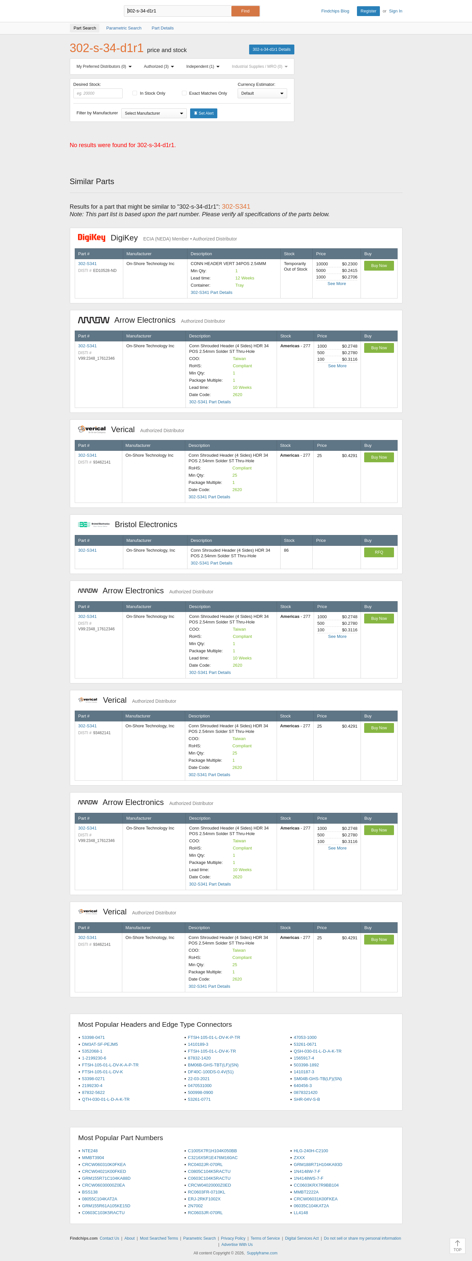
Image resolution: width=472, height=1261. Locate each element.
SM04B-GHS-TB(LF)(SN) (318, 1078)
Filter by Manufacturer (97, 112)
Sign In (395, 11)
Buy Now (379, 265)
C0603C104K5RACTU (209, 1178)
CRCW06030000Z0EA (103, 1185)
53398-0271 (93, 1078)
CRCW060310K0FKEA (104, 1164)
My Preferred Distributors (105, 66)
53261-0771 (199, 1099)
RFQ (379, 552)
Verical (131, 429)
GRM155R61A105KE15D (106, 1205)
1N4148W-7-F (307, 1171)
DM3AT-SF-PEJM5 (100, 1044)
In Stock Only (148, 93)
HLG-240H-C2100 (311, 1150)
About (129, 1238)
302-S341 (87, 263)
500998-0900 (200, 1092)
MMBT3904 (93, 1157)
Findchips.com (91, 11)
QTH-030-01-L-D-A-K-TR (105, 1099)
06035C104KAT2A (311, 1205)
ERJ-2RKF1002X (204, 1198)
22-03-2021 (199, 1078)
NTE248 (90, 1150)
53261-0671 (305, 1044)
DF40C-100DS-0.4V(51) (210, 1071)
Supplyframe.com (262, 1253)
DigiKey (157, 237)
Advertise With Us (237, 1244)
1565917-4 (304, 1058)
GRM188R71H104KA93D (318, 1164)
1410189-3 (198, 1044)
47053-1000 (305, 1037)
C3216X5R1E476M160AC (213, 1157)
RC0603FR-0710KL (206, 1192)
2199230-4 (92, 1085)
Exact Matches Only (204, 93)
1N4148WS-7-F (308, 1178)
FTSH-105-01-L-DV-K (102, 1071)
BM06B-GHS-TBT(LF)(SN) (213, 1064)
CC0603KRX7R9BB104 (316, 1185)
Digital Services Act (302, 1238)
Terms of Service (265, 1238)
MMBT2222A (306, 1192)
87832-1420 (199, 1058)
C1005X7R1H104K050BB (212, 1150)
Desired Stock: (98, 90)
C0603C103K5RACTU (103, 1212)
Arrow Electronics (151, 319)
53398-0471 (93, 1037)
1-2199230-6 (94, 1058)
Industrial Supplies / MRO (261, 66)
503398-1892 (306, 1064)
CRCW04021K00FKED (104, 1171)
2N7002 (195, 1205)
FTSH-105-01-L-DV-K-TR (212, 1051)
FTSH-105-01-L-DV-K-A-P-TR (110, 1064)
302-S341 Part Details (211, 292)
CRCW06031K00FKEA (316, 1198)
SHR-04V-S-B (307, 1099)
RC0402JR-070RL (205, 1164)
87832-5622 (93, 1092)
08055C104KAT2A (99, 1198)
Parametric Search (199, 1238)
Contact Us (109, 1238)
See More (336, 283)
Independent (205, 66)
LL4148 (301, 1212)
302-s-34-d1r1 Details (271, 49)
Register (368, 11)
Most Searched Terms (159, 1238)
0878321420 (305, 1092)
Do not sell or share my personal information (362, 1238)
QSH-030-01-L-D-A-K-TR (318, 1051)
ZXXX (299, 1157)
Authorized (160, 66)
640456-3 (303, 1085)
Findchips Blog (335, 11)
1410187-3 (304, 1071)
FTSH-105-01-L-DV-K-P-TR (214, 1037)
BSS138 (90, 1192)
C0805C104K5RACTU (209, 1171)
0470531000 (199, 1085)
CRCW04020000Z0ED (209, 1185)
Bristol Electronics (131, 524)
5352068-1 (92, 1051)
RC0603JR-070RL (205, 1212)
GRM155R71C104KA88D (106, 1178)
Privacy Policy (233, 1238)
